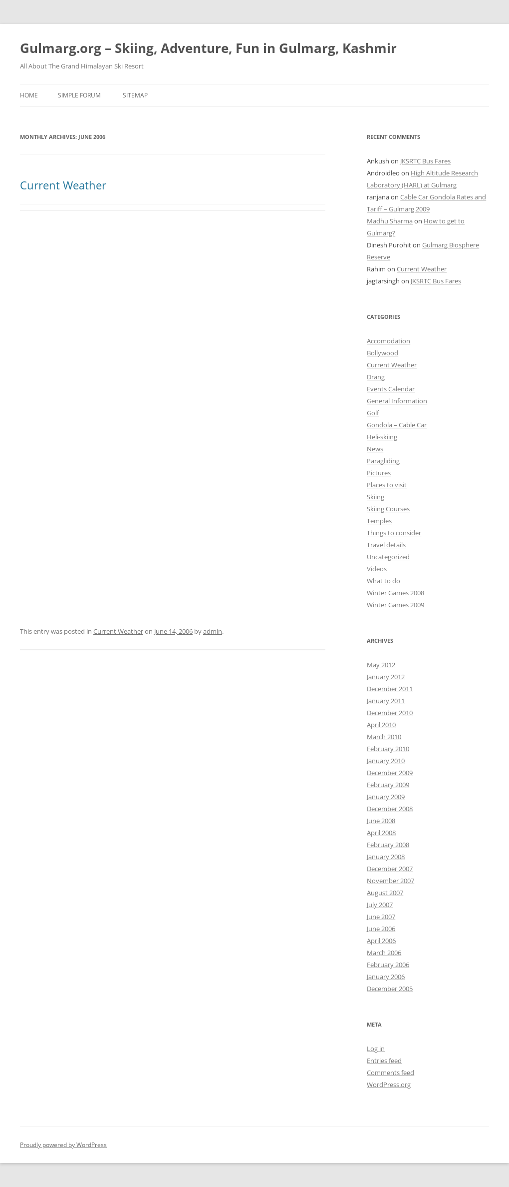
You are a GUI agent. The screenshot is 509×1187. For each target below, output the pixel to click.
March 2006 (384, 952)
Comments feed (390, 1072)
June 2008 (381, 820)
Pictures (379, 472)
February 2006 (388, 964)
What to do (383, 580)
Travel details (386, 544)
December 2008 (390, 808)
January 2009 (386, 796)
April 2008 (381, 832)
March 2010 (384, 736)
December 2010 (390, 712)
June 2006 (381, 928)
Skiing (375, 496)
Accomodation (388, 340)
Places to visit (387, 484)
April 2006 (381, 940)
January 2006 (386, 976)
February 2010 (388, 748)
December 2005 (390, 988)
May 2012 (381, 664)
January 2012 (386, 676)
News (375, 448)
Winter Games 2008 (395, 592)
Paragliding (383, 460)
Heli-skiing (382, 436)
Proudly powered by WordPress (63, 1145)
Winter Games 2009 (395, 604)
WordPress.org (389, 1084)
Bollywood (382, 352)
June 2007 (381, 916)
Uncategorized (388, 556)
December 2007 (390, 868)
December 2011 (390, 688)
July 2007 (380, 904)
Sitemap (135, 95)
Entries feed (384, 1060)
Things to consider (394, 532)
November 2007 (390, 880)
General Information (397, 400)
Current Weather (63, 184)
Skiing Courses (388, 508)
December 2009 (390, 772)
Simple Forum (79, 95)
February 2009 (388, 784)
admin (212, 631)
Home (29, 95)
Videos (377, 568)
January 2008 (386, 856)
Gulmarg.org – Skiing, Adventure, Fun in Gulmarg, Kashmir (208, 48)
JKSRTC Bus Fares (425, 160)
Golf (373, 412)
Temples (379, 520)
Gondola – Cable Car (397, 424)
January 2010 (386, 760)
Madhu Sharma (390, 220)
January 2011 (386, 700)
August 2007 (385, 892)
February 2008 (388, 844)
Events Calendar (391, 388)
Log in (376, 1048)
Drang (376, 376)
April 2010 (381, 724)
